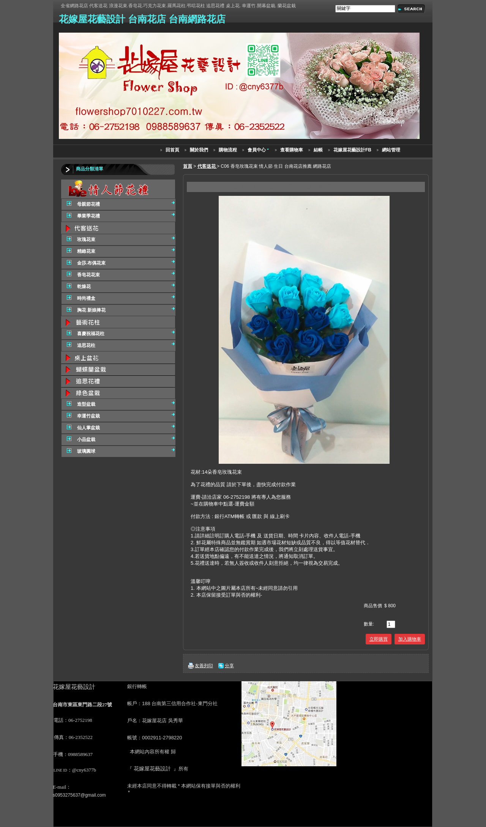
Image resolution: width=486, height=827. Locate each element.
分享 (229, 665)
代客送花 (207, 166)
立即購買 (378, 639)
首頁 (187, 166)
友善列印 (204, 665)
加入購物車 (409, 639)
